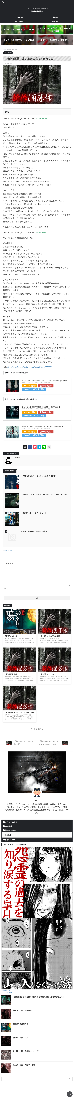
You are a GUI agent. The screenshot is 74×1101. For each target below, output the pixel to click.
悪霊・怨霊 (43, 1090)
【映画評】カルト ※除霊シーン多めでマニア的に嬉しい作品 (45, 494)
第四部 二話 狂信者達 (22, 1010)
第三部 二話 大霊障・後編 (24, 1064)
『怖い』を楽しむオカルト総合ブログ (37, 1096)
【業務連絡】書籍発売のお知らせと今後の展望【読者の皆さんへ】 (39, 996)
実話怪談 (55, 17)
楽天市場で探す (46, 386)
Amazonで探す (30, 386)
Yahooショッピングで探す (34, 389)
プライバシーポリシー (54, 1090)
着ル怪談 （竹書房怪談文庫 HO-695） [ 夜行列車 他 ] (41, 407)
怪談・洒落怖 (18, 21)
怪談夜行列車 (37, 11)
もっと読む (38, 729)
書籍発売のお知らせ (12, 636)
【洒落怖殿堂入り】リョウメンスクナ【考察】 (39, 476)
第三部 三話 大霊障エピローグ (26, 1051)
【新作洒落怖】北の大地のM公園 (51, 636)
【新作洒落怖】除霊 (12, 674)
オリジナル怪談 (18, 17)
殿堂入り (8, 835)
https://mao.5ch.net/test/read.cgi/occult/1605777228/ (29, 367)
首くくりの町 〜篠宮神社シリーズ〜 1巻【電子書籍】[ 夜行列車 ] (45, 380)
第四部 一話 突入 (20, 1037)
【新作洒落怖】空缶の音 (48, 674)
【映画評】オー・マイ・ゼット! (33, 513)
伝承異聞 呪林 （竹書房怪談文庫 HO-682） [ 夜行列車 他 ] (43, 426)
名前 (5, 588)
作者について (55, 21)
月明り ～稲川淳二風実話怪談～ (34, 531)
